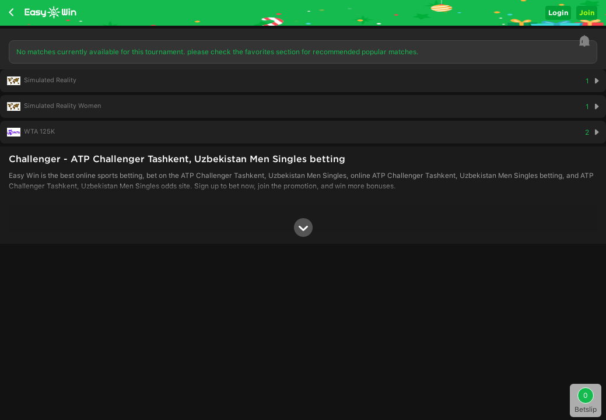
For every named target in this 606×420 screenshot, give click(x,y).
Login (558, 12)
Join (586, 12)
